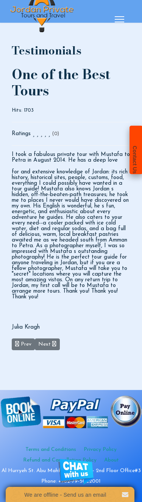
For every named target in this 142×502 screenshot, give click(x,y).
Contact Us (135, 160)
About (111, 460)
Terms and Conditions (50, 449)
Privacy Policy (100, 449)
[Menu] (119, 19)
